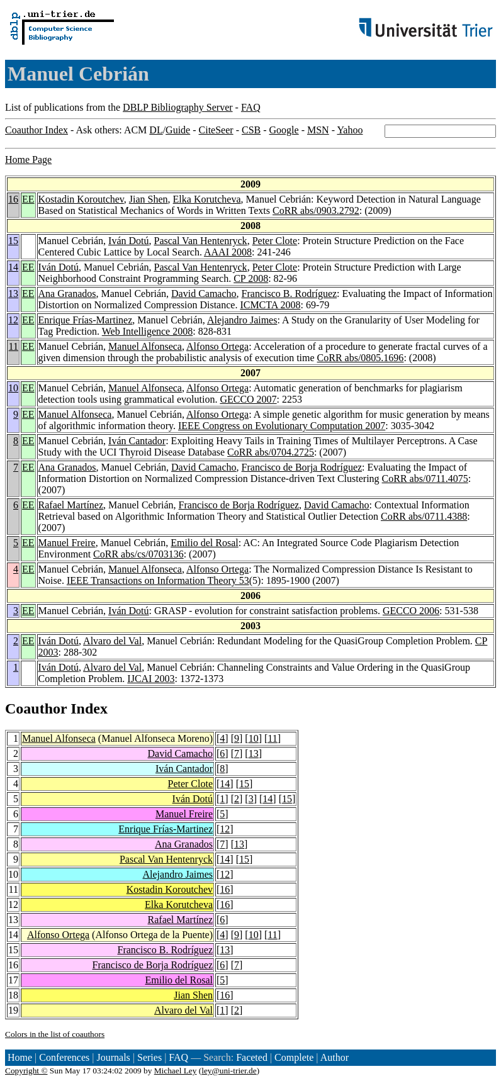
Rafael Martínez (71, 505)
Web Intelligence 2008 (147, 331)
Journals (113, 1057)
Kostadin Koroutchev (81, 199)
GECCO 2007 (248, 399)
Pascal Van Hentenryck (200, 240)
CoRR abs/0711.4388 (424, 516)
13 (13, 293)
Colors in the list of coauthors (54, 1034)
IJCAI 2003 (150, 678)
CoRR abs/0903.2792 (316, 210)
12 (13, 320)
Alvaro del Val (112, 640)
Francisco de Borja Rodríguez (302, 467)
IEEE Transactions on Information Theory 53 (158, 580)
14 (13, 267)
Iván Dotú (128, 240)
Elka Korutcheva (207, 199)
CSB (251, 130)
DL (155, 130)
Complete (293, 1057)
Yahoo (350, 130)
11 (13, 346)
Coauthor (36, 708)
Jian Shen (148, 199)
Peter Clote (275, 240)
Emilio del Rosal (205, 542)
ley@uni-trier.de (228, 1070)
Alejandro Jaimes (242, 320)
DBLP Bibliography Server (178, 107)
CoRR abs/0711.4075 (425, 478)
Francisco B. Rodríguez (289, 293)
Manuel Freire (67, 542)
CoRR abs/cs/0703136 (138, 554)
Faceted (251, 1057)
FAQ (251, 107)
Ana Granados (67, 293)
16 (13, 199)
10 (13, 388)
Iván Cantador (137, 440)
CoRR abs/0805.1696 (360, 357)
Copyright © (26, 1070)
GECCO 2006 (411, 610)
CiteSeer (216, 130)
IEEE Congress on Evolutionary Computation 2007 (281, 425)
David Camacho (204, 293)
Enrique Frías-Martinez (85, 320)
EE (28, 199)
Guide (178, 130)
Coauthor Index (36, 130)
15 (13, 240)
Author (334, 1057)
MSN (318, 130)
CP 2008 (251, 278)
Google (284, 130)
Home (20, 1057)
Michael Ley (175, 1070)
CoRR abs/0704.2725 (270, 452)
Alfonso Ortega (217, 346)
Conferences (64, 1057)
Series (149, 1057)
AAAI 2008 (228, 252)
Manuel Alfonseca (145, 346)
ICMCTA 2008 (270, 304)
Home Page (28, 159)
